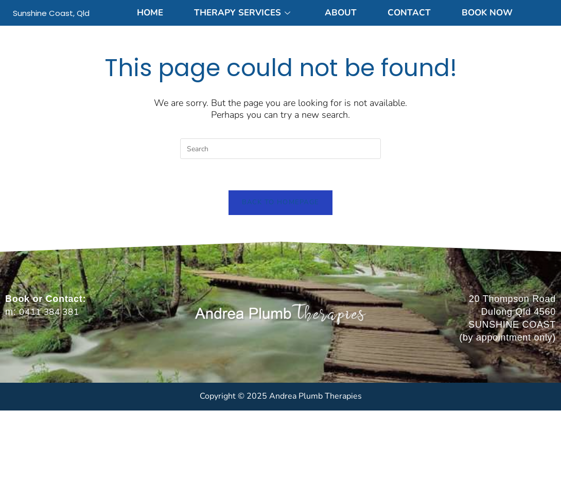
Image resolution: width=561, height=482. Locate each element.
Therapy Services (242, 13)
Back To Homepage (281, 202)
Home (150, 13)
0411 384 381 (49, 312)
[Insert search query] (280, 148)
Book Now (487, 13)
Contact (409, 13)
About (341, 13)
